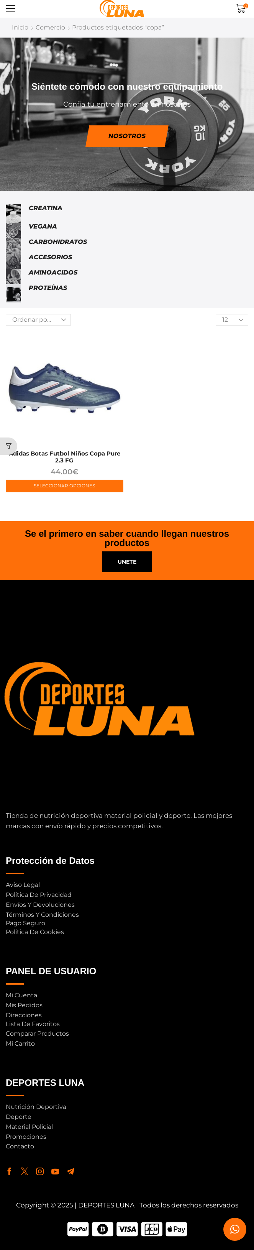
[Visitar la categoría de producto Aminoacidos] (13, 276)
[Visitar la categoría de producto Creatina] (13, 213)
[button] (10, 8)
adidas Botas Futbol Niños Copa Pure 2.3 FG (64, 457)
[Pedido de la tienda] (38, 320)
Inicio (20, 27)
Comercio (50, 27)
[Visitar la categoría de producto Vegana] (13, 230)
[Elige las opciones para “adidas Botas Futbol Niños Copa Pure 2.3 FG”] (64, 486)
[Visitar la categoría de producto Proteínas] (13, 293)
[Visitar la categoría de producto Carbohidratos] (13, 245)
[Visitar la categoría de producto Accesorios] (13, 261)
